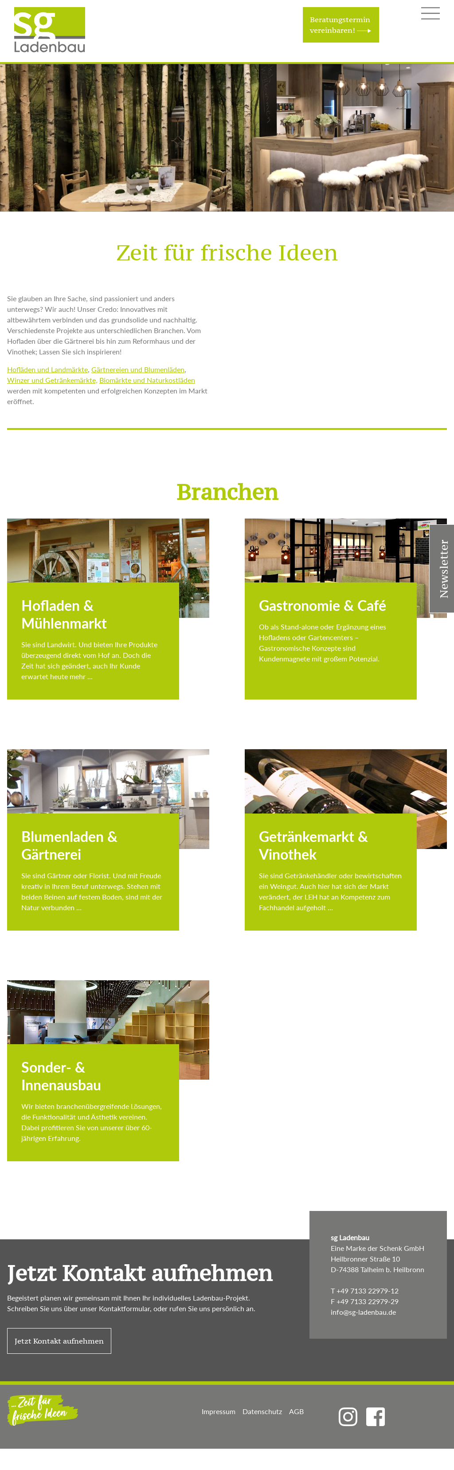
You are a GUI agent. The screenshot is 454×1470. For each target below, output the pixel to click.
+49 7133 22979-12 (368, 1290)
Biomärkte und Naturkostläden (147, 380)
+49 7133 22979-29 (368, 1301)
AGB (296, 1411)
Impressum (218, 1411)
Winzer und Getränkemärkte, (52, 380)
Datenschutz (262, 1411)
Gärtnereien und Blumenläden (137, 369)
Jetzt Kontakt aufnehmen (139, 1273)
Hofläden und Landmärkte (47, 369)
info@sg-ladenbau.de (363, 1312)
